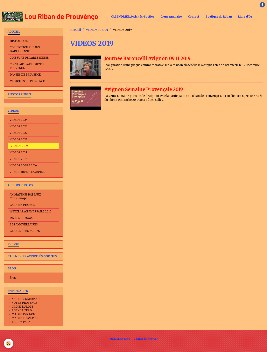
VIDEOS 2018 (18, 152)
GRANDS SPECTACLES (25, 231)
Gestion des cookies (146, 338)
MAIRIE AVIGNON (23, 314)
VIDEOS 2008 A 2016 (23, 165)
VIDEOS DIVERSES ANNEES (28, 172)
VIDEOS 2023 (19, 126)
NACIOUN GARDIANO (26, 299)
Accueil (75, 30)
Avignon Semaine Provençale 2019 (144, 89)
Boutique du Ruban (218, 16)
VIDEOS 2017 (18, 159)
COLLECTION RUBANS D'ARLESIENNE (25, 49)
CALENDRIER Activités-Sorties (132, 16)
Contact (193, 16)
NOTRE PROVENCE (24, 303)
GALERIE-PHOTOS (22, 205)
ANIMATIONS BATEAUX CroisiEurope (25, 196)
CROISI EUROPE (22, 306)
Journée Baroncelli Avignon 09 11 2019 (148, 58)
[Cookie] (8, 343)
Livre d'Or (245, 16)
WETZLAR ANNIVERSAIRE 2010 (30, 211)
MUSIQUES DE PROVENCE (27, 81)
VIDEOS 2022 (19, 133)
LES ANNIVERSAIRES (24, 224)
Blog (13, 277)
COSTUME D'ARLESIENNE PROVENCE (27, 66)
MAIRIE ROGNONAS (25, 318)
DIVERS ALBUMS (21, 218)
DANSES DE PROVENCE (25, 74)
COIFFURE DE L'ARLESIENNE (29, 57)
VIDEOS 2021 (18, 139)
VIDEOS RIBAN (97, 30)
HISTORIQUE (19, 41)
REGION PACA (21, 322)
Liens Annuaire (171, 16)
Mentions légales (120, 338)
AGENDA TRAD (22, 310)
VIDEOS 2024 (19, 120)
